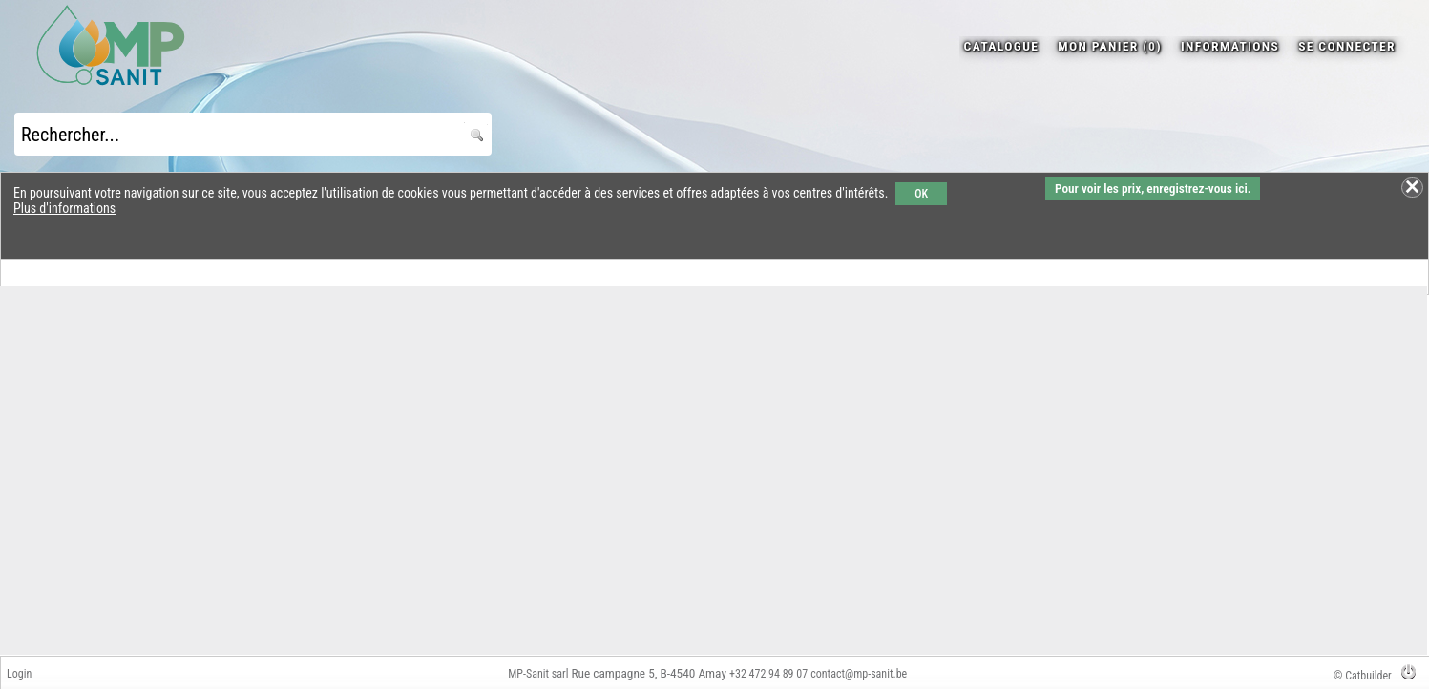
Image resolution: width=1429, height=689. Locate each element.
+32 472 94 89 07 (768, 673)
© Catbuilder (1363, 675)
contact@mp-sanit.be (858, 673)
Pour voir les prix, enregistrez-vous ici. (1152, 188)
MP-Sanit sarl (538, 673)
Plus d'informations (64, 208)
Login (19, 673)
